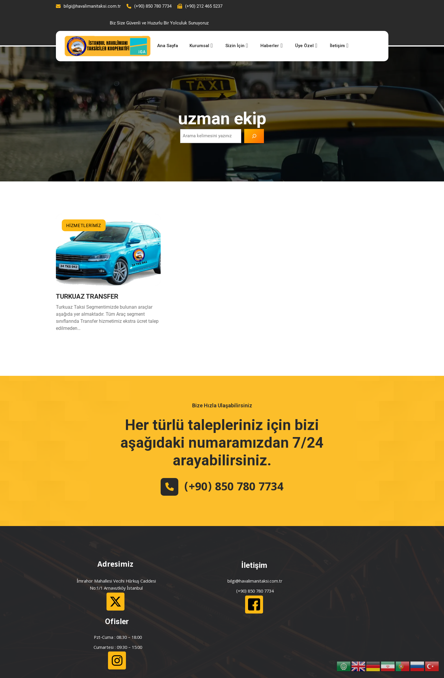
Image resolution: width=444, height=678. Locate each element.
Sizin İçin (226, 30)
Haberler (261, 30)
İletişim (327, 30)
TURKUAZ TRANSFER (87, 283)
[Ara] (254, 121)
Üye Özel (295, 30)
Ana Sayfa (157, 30)
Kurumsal (192, 30)
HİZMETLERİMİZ (83, 211)
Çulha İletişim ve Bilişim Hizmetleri (127, 663)
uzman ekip (222, 103)
